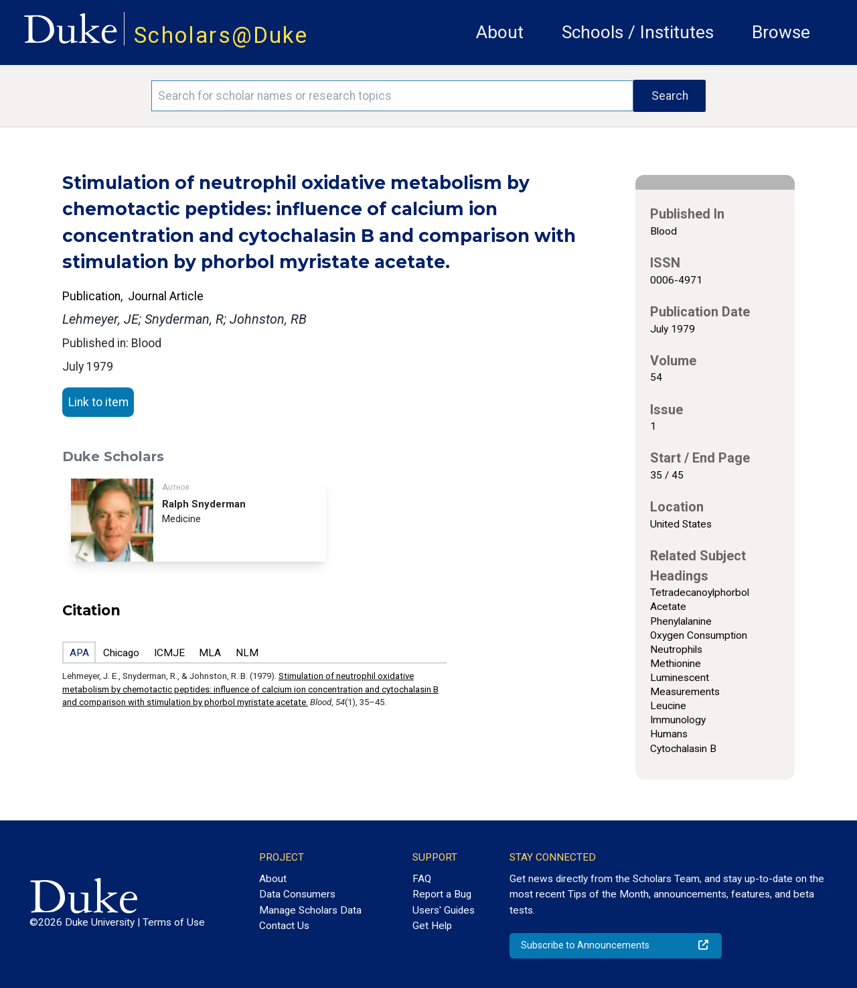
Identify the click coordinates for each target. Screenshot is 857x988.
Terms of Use (174, 922)
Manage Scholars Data (310, 910)
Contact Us (284, 926)
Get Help (432, 926)
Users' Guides (443, 910)
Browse (781, 32)
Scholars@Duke (221, 35)
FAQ (421, 879)
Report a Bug (441, 894)
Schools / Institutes (638, 32)
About (500, 32)
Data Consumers (297, 894)
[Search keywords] (392, 95)
